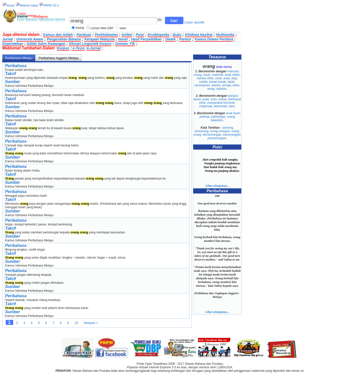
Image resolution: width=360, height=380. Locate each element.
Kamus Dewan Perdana (214, 39)
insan (206, 75)
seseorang (201, 131)
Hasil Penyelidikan (146, 39)
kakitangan (218, 116)
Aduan (10, 5)
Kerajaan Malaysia (99, 39)
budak (203, 82)
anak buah (233, 113)
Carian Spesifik (194, 22)
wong (211, 89)
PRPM (80, 28)
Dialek (170, 39)
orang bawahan (223, 118)
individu (221, 89)
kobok (223, 99)
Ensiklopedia (158, 35)
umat (218, 78)
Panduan (84, 35)
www (123, 28)
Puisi (140, 35)
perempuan (202, 85)
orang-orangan (220, 131)
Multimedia (225, 35)
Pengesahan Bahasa (64, 39)
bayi (234, 78)
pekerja (204, 116)
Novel (123, 39)
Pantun (185, 39)
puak (205, 99)
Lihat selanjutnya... (217, 186)
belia (236, 85)
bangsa (233, 95)
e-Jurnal (93, 48)
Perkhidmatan (106, 35)
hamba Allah (205, 78)
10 (76, 323)
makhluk (217, 75)
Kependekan (12, 44)
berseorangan (212, 134)
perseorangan (217, 138)
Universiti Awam (29, 39)
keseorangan (231, 134)
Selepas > (91, 323)
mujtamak (205, 106)
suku (214, 99)
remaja (226, 85)
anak (226, 78)
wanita (215, 85)
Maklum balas (29, 5)
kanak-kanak (217, 82)
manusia (233, 71)
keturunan (220, 106)
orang (198, 75)
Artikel (126, 35)
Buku (177, 35)
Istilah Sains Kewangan (45, 44)
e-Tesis (78, 48)
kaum (197, 99)
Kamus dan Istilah (58, 35)
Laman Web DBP (102, 28)
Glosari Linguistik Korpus (90, 44)
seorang (227, 127)
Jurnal (7, 39)
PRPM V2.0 (51, 5)
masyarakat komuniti (221, 102)
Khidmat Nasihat (198, 35)
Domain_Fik (125, 44)
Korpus (63, 48)
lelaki (231, 82)
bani (232, 106)
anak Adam (232, 75)
